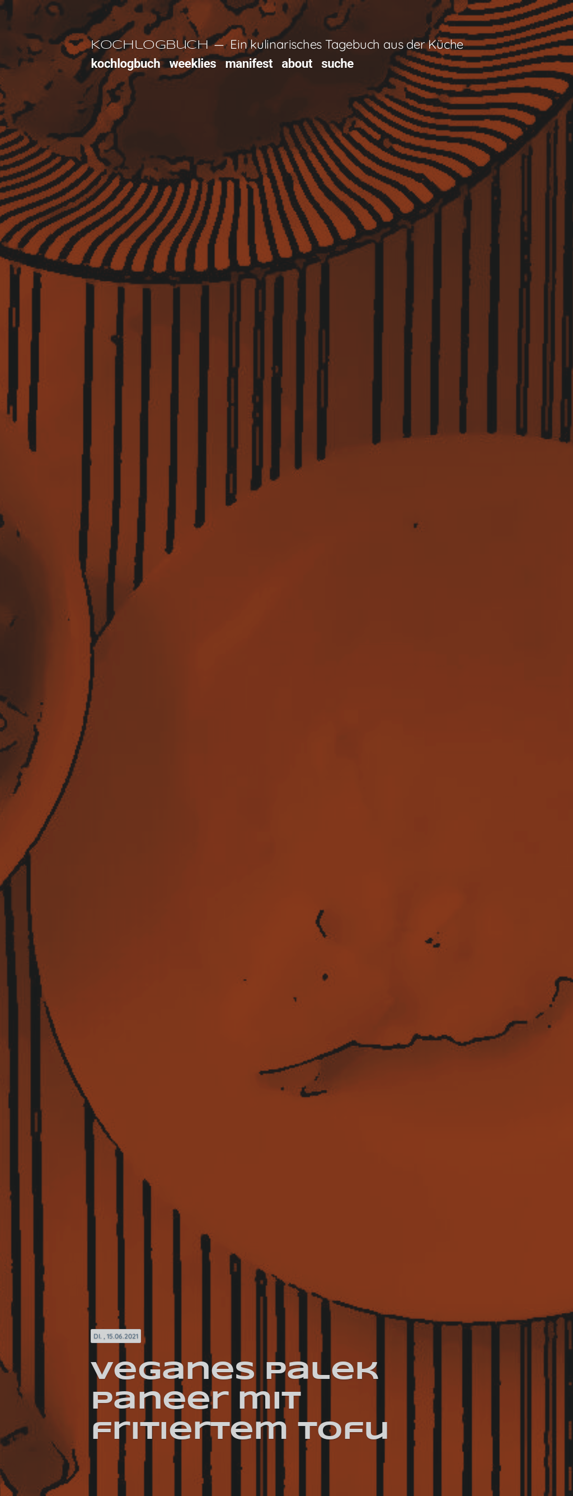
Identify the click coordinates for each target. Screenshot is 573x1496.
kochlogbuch (125, 63)
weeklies (192, 63)
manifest (249, 63)
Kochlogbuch (149, 45)
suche (337, 63)
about (296, 63)
